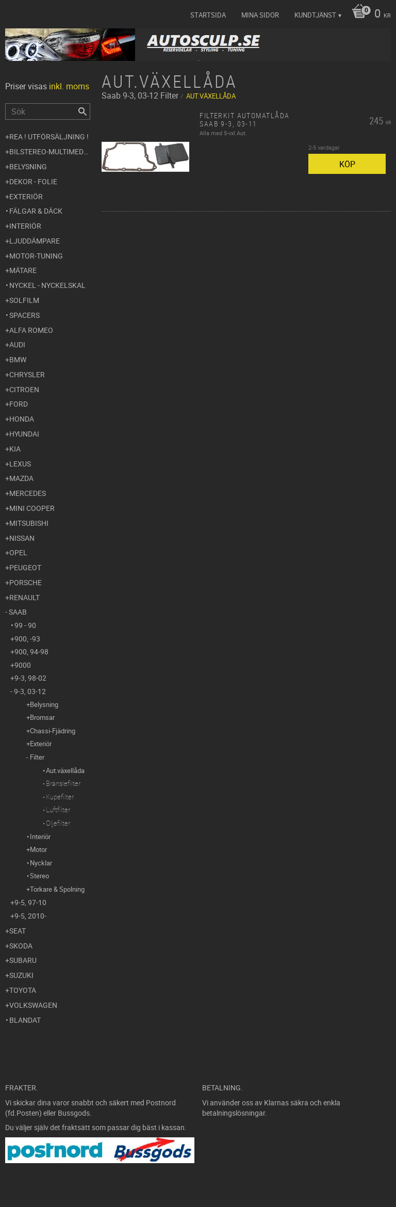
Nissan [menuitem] (22, 538)
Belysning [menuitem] (28, 166)
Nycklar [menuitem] (41, 862)
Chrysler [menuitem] (27, 374)
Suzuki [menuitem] (21, 975)
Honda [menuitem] (21, 419)
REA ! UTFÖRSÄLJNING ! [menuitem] (49, 136)
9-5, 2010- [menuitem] (30, 916)
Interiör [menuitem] (25, 226)
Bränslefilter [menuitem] (63, 783)
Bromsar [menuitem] (42, 717)
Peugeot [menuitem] (25, 567)
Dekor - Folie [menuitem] (33, 181)
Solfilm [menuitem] (24, 300)
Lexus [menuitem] (20, 464)
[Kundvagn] (368, 14)
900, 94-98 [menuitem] (31, 651)
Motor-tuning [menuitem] (36, 256)
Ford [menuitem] (18, 404)
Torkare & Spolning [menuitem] (57, 889)
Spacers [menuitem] (24, 315)
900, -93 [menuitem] (27, 638)
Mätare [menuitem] (23, 270)
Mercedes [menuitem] (27, 493)
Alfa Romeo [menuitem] (31, 330)
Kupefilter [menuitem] (60, 796)
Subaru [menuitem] (23, 960)
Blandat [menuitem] (25, 1020)
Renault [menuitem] (24, 597)
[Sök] (82, 111)
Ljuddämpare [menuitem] (34, 241)
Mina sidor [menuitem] (260, 15)
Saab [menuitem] (18, 612)
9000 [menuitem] (22, 665)
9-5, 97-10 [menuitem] (30, 902)
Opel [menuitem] (18, 552)
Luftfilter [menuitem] (58, 809)
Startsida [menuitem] (208, 15)
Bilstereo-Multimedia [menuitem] (49, 151)
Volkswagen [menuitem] (33, 1005)
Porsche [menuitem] (25, 582)
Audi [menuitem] (17, 344)
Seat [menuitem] (17, 931)
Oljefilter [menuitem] (58, 823)
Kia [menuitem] (15, 449)
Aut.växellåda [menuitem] (65, 770)
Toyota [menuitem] (22, 990)
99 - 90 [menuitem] (25, 625)
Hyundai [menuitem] (24, 434)
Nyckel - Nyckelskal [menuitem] (47, 285)
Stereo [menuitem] (39, 875)
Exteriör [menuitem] (26, 196)
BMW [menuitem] (17, 359)
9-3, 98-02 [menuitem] (30, 678)
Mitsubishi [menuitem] (28, 523)
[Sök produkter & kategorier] (47, 111)
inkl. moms (69, 86)
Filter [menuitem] (37, 757)
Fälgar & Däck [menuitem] (35, 211)
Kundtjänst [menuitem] (315, 15)
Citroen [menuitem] (24, 389)
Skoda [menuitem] (20, 946)
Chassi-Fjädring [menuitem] (52, 730)
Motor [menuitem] (38, 849)
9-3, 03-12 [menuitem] (30, 691)
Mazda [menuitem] (21, 478)
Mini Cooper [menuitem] (32, 508)
